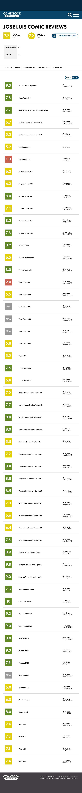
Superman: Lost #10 (26, 257)
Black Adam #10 (24, 98)
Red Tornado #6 (24, 159)
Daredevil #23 (24, 663)
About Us (51, 776)
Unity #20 (22, 736)
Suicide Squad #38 (26, 184)
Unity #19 (22, 724)
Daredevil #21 (24, 638)
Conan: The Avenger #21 (28, 85)
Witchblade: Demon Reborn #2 (30, 515)
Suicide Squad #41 (25, 196)
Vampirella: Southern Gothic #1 (30, 454)
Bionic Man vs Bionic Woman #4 (30, 429)
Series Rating (29, 68)
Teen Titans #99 (25, 343)
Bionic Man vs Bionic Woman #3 (30, 417)
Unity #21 (22, 749)
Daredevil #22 (24, 650)
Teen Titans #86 (25, 319)
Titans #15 (22, 356)
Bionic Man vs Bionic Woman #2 (30, 405)
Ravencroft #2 (24, 687)
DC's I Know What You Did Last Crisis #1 (33, 110)
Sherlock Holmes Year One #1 (29, 442)
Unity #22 (22, 761)
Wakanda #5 (23, 712)
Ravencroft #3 (24, 699)
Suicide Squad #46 (26, 233)
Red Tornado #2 (25, 147)
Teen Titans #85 (25, 306)
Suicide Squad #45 (26, 220)
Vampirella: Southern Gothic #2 (30, 466)
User (75, 77)
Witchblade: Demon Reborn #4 (30, 540)
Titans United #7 (25, 380)
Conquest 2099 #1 (25, 601)
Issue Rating (43, 68)
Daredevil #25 (24, 675)
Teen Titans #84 (25, 294)
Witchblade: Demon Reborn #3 (30, 528)
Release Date (58, 68)
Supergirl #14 (24, 245)
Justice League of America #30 (30, 135)
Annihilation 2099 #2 (26, 589)
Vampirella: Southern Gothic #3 (30, 478)
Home (42, 776)
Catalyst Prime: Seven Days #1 (30, 552)
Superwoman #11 (25, 270)
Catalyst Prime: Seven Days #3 (30, 577)
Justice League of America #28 (30, 122)
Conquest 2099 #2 (25, 614)
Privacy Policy (63, 776)
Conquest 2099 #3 (25, 626)
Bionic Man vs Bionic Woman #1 (30, 392)
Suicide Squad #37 (26, 171)
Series (17, 68)
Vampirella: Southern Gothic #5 (30, 491)
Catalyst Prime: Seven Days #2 (30, 564)
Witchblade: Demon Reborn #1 (30, 503)
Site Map (74, 776)
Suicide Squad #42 (26, 208)
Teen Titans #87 (25, 331)
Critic (68, 77)
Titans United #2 (25, 368)
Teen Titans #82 (25, 282)
